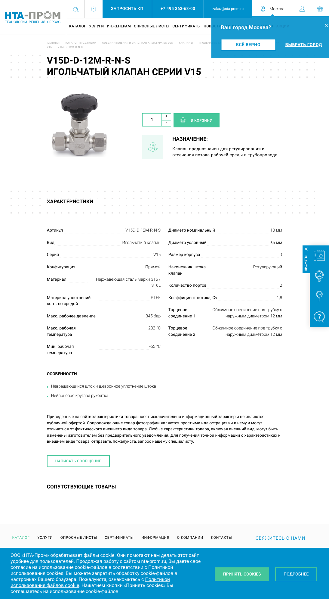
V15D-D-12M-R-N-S (70, 47)
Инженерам (119, 26)
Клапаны (186, 43)
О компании (190, 537)
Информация (155, 537)
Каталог (77, 26)
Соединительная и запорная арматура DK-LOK (137, 43)
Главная (53, 43)
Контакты (221, 537)
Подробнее (296, 574)
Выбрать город (303, 44)
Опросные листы (151, 26)
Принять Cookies (242, 574)
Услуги (96, 26)
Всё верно (248, 44)
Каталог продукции (81, 43)
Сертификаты (186, 26)
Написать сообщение (78, 461)
